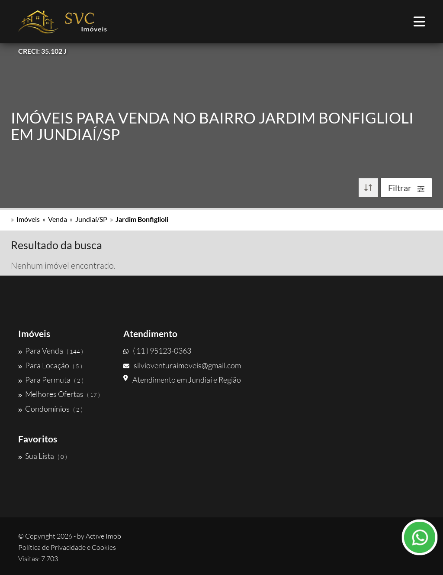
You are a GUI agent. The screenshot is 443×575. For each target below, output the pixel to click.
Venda (57, 219)
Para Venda (50, 350)
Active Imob (103, 536)
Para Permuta (50, 379)
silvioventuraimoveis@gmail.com (182, 365)
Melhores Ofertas (59, 394)
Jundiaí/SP (91, 219)
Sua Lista (42, 456)
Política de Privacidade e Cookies (67, 547)
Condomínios (50, 408)
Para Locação (50, 365)
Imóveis (28, 219)
